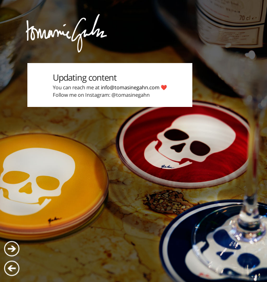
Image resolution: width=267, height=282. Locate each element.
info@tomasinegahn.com (130, 87)
